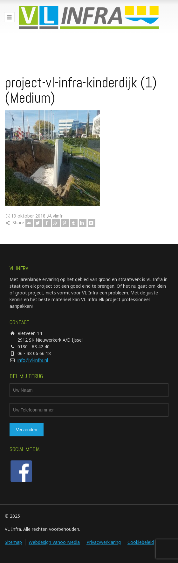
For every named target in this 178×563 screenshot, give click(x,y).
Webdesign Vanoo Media (54, 542)
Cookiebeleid (140, 542)
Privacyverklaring (103, 542)
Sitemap (13, 542)
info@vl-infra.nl (32, 360)
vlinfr (58, 216)
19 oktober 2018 (28, 216)
